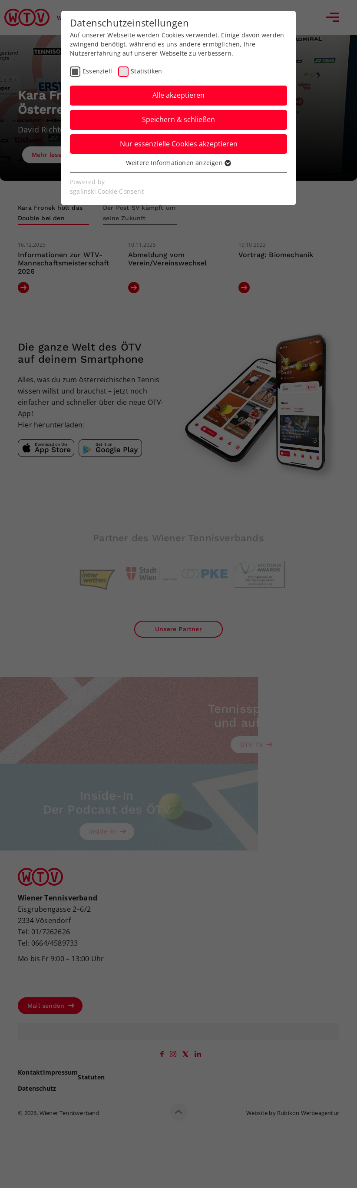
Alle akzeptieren (178, 95)
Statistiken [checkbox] (146, 71)
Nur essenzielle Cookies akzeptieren (179, 144)
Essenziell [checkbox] (97, 71)
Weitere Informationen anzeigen (178, 163)
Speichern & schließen (178, 119)
